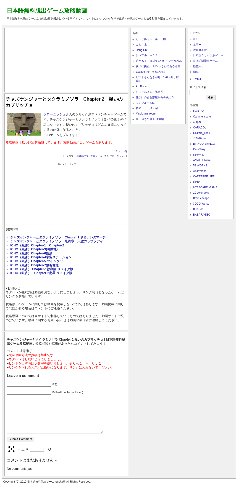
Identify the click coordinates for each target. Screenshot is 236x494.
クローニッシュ (54, 114)
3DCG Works (201, 203)
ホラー (197, 44)
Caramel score (202, 116)
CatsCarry (199, 149)
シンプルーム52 (145, 102)
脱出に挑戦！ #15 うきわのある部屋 (158, 66)
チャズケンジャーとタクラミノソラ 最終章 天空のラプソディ (56, 241)
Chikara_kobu (201, 133)
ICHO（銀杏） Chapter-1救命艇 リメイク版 (41, 269)
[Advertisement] (66, 59)
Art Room (141, 86)
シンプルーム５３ (147, 55)
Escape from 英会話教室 (151, 71)
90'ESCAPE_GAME (205, 187)
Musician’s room (145, 113)
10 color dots (201, 192)
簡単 (196, 71)
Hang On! (141, 50)
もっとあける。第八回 (149, 91)
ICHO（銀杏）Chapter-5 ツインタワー (38, 261)
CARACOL (199, 127)
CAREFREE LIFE (204, 176)
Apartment (199, 171)
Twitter (197, 78)
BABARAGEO (201, 214)
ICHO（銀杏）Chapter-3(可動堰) (34, 249)
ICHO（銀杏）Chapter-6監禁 (31, 253)
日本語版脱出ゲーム (205, 60)
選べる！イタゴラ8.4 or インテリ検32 (159, 60)
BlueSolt (198, 209)
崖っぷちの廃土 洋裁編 (150, 119)
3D (195, 39)
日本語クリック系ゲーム (89, 156)
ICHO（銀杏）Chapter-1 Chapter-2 (37, 245)
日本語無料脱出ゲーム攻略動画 (47, 10)
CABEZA (198, 111)
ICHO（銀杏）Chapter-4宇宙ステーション (40, 257)
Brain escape (201, 198)
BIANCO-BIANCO (204, 143)
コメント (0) (119, 151)
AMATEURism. (202, 160)
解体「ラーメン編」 (148, 108)
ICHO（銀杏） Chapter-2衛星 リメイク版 (41, 273)
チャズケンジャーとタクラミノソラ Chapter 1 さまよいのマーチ (58, 237)
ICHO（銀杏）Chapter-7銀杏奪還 (34, 265)
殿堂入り (198, 66)
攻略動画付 (200, 50)
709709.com (200, 138)
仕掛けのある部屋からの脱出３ (155, 97)
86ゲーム (198, 154)
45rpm (197, 122)
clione (196, 182)
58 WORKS (200, 165)
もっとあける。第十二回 (151, 39)
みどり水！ (142, 44)
